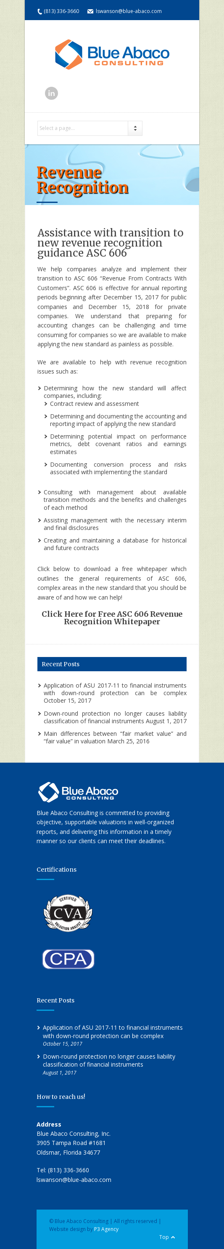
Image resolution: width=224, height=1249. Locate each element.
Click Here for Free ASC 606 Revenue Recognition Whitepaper (112, 617)
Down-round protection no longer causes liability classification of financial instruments (115, 717)
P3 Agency (106, 1229)
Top (164, 1237)
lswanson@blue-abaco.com (129, 11)
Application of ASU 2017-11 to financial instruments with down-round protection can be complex (115, 689)
